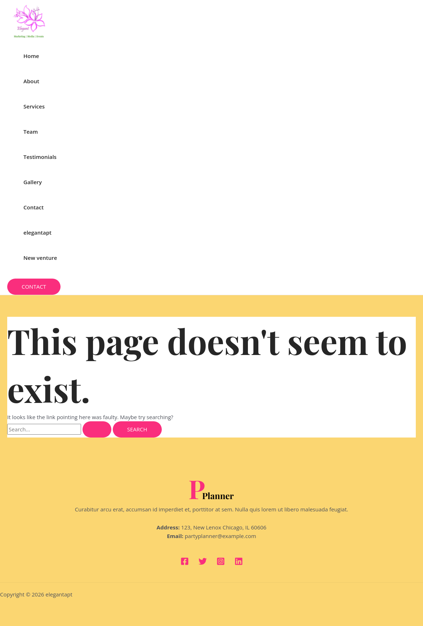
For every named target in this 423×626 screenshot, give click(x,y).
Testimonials (40, 156)
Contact (33, 207)
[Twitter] (203, 563)
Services (34, 106)
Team (30, 131)
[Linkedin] (239, 563)
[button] (34, 287)
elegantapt (37, 232)
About (31, 81)
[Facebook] (185, 563)
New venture (40, 257)
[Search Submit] (97, 429)
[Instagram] (221, 563)
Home (31, 55)
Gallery (32, 182)
